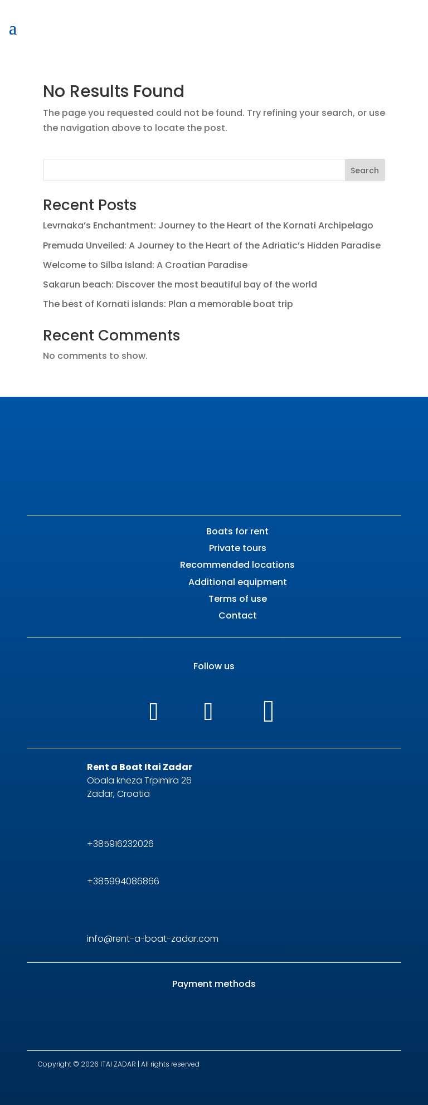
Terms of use (237, 598)
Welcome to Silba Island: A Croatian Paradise (145, 265)
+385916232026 (120, 844)
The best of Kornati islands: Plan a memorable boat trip (168, 304)
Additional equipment (237, 582)
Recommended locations (237, 564)
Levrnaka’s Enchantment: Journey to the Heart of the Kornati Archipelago (208, 225)
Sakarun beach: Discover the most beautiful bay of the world (180, 284)
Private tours (237, 548)
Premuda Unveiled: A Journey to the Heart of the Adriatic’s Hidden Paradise (212, 245)
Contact (237, 615)
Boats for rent (237, 531)
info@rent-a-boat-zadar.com (152, 938)
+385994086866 (123, 881)
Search (365, 170)
